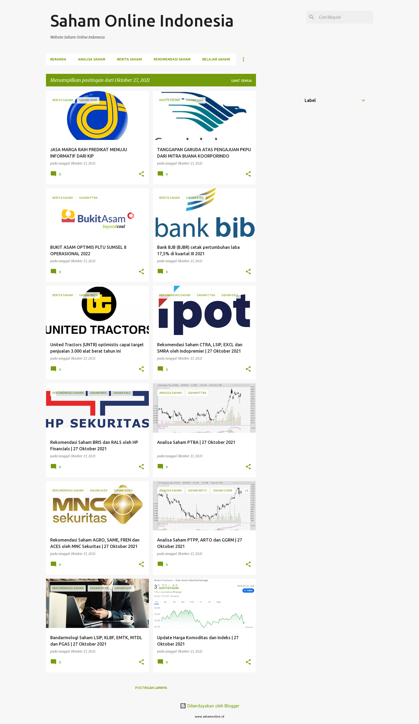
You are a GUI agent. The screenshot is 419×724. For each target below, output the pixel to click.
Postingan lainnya (151, 687)
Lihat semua (241, 80)
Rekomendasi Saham (172, 59)
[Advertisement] (277, 171)
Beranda (58, 59)
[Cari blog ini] (345, 17)
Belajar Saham (216, 59)
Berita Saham (129, 59)
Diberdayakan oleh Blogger (209, 705)
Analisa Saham (91, 59)
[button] (141, 174)
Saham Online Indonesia (142, 20)
